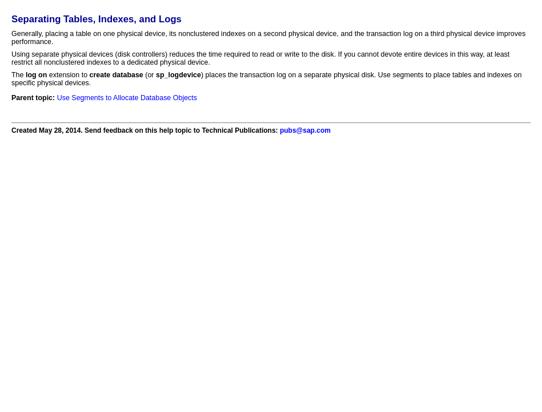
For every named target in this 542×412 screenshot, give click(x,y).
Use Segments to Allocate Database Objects (127, 98)
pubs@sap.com (305, 130)
